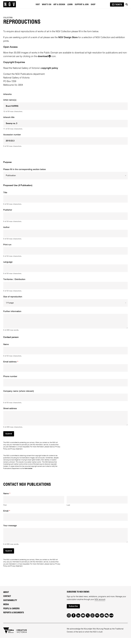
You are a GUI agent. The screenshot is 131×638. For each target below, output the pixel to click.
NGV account (100, 599)
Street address (10, 409)
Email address (10, 362)
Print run (7, 245)
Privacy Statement (16, 449)
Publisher (7, 210)
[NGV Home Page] (9, 4)
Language (7, 262)
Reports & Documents (13, 613)
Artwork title (8, 117)
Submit (8, 434)
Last (68, 505)
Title (5, 193)
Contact (7, 596)
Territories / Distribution (14, 279)
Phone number (10, 376)
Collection (7, 18)
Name (6, 344)
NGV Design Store (68, 37)
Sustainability (10, 600)
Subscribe (73, 606)
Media (6, 604)
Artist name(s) (9, 100)
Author (6, 227)
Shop (93, 4)
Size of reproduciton (12, 297)
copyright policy (49, 68)
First (5, 505)
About (6, 592)
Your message (10, 526)
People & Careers (11, 609)
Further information (12, 311)
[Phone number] (65, 382)
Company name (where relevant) (18, 391)
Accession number (12, 135)
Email (6, 511)
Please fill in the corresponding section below (24, 169)
